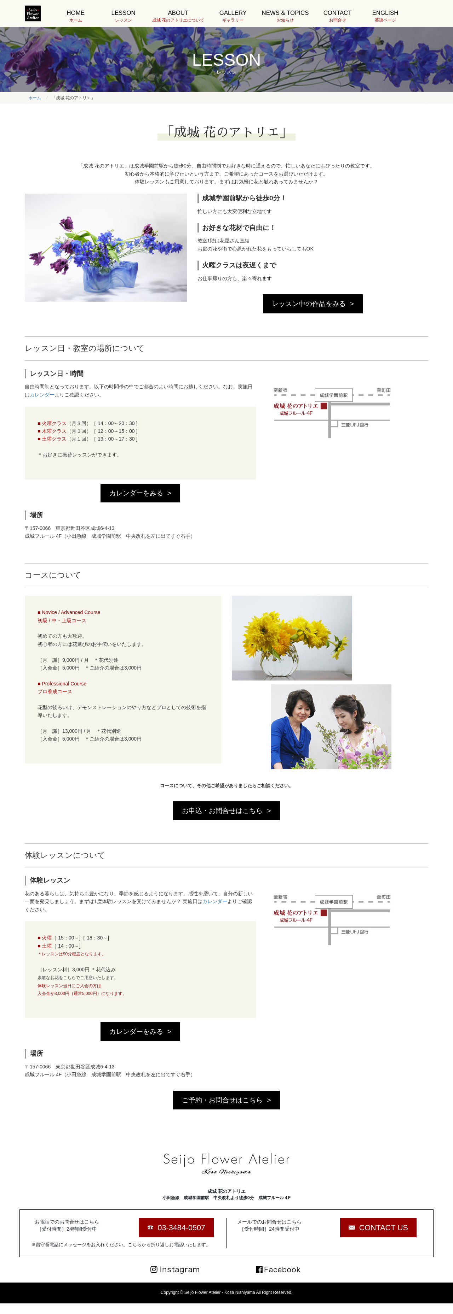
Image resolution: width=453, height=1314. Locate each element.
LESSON (123, 16)
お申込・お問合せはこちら (222, 810)
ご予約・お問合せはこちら (222, 1100)
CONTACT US (383, 1227)
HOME (75, 16)
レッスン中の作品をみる (309, 303)
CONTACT (337, 16)
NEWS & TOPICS (285, 16)
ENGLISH (385, 16)
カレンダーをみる (136, 493)
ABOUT (178, 16)
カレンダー (42, 394)
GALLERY (233, 16)
